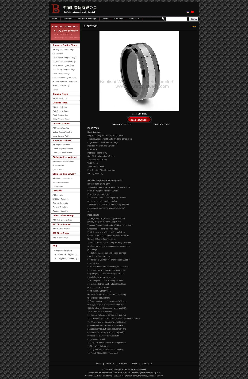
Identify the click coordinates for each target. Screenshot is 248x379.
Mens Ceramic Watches (62, 136)
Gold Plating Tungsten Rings (64, 70)
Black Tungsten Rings (61, 86)
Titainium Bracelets (60, 203)
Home (54, 19)
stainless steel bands (61, 182)
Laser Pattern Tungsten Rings (64, 58)
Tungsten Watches (62, 140)
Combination (58, 54)
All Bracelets (58, 195)
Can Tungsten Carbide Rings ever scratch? (67, 258)
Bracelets (57, 191)
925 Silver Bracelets (61, 199)
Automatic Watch (59, 165)
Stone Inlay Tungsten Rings (63, 66)
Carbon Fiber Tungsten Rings (64, 62)
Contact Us (134, 19)
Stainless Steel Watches (64, 157)
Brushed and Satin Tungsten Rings (66, 82)
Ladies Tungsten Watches (63, 149)
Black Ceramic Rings (61, 115)
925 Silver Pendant (62, 224)
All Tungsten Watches (61, 145)
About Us (118, 19)
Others (55, 90)
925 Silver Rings (61, 233)
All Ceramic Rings (60, 107)
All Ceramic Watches (61, 128)
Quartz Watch (58, 169)
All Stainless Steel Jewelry (63, 178)
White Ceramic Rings (61, 119)
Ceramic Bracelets (60, 207)
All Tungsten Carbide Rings (63, 50)
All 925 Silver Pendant (61, 229)
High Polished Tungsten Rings (64, 78)
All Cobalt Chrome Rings (62, 220)
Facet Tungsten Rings (61, 74)
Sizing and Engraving (63, 250)
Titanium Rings (60, 94)
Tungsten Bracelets (60, 211)
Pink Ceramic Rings (60, 111)
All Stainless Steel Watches (63, 161)
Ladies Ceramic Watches (62, 132)
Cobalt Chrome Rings (63, 215)
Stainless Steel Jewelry (64, 174)
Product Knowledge (87, 19)
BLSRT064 (164, 124)
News (105, 19)
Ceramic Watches (61, 123)
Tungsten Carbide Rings (65, 45)
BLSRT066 (126, 124)
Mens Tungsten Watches (62, 153)
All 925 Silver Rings (60, 237)
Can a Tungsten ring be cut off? (67, 254)
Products (68, 19)
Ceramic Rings (60, 103)
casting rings (58, 186)
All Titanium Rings (60, 98)
